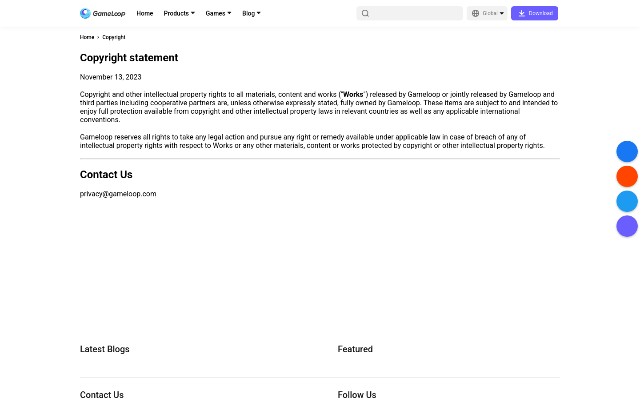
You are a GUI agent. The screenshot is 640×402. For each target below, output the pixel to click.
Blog (248, 13)
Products (176, 13)
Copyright (113, 37)
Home (144, 13)
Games (215, 13)
